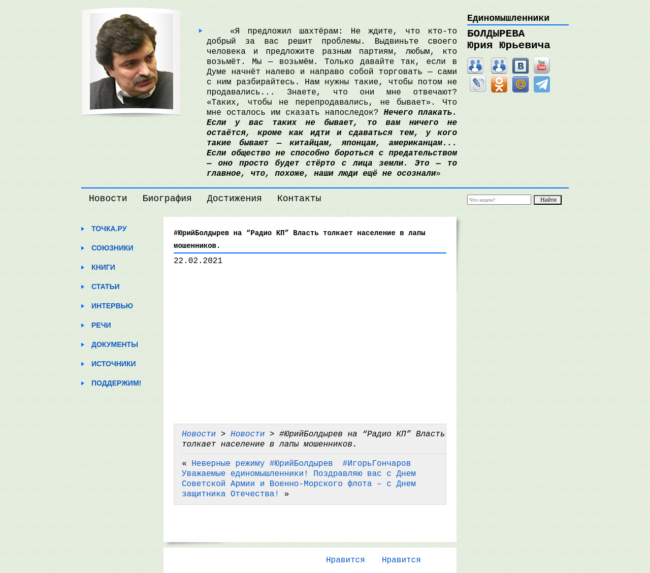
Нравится (345, 560)
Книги (103, 267)
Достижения (234, 199)
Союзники (112, 248)
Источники (113, 364)
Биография (167, 199)
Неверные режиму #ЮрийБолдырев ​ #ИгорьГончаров (301, 463)
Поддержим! (116, 383)
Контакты (299, 199)
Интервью (112, 306)
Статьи (105, 286)
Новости (108, 199)
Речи (101, 325)
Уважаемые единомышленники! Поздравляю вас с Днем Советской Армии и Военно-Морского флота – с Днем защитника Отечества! (299, 484)
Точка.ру (108, 229)
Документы (114, 344)
